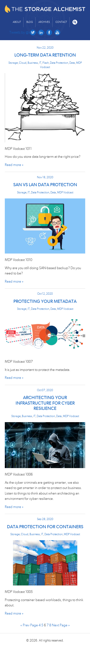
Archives (44, 22)
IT (40, 62)
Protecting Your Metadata (45, 301)
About (17, 22)
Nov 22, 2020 (45, 47)
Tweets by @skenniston (27, 32)
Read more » (14, 165)
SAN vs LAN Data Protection (45, 185)
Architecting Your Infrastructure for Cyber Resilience (45, 403)
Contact (61, 22)
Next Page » (61, 625)
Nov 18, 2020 (45, 177)
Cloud (22, 62)
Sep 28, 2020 (45, 519)
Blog (29, 22)
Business (33, 62)
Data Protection (59, 62)
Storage (13, 62)
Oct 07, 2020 (45, 390)
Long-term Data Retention (45, 55)
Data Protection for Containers (45, 527)
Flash (45, 62)
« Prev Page (29, 625)
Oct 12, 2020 (45, 293)
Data (72, 62)
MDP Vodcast (65, 192)
